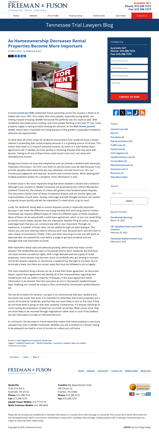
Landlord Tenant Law (42, 340)
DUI (114, 133)
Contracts (58, 343)
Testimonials (99, 15)
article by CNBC (26, 112)
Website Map (131, 371)
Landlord (67, 343)
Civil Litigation (23, 340)
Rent (74, 343)
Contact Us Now (129, 96)
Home (16, 15)
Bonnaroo (117, 173)
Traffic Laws (118, 145)
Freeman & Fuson (33, 427)
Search (129, 201)
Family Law (118, 149)
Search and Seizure (121, 141)
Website (33, 15)
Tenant (83, 343)
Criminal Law (119, 129)
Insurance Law (119, 169)
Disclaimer (103, 371)
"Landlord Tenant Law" (25, 343)
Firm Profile (53, 15)
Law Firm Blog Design (137, 427)
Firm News (117, 137)
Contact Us (142, 15)
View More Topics (119, 177)
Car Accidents (119, 161)
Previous (14, 356)
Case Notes (121, 15)
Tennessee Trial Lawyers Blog (37, 6)
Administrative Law (122, 165)
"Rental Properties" (44, 343)
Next (36, 356)
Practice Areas (75, 15)
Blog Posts (146, 371)
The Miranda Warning (121, 217)
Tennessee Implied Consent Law (126, 238)
